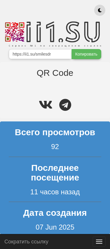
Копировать (86, 54)
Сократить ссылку (26, 241)
